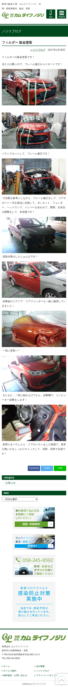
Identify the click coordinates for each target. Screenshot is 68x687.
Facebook (34, 468)
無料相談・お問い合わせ (15, 675)
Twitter (47, 468)
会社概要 (40, 666)
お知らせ (10, 482)
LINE (60, 468)
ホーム (6, 666)
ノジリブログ (37, 49)
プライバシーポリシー (47, 675)
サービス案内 (9, 671)
